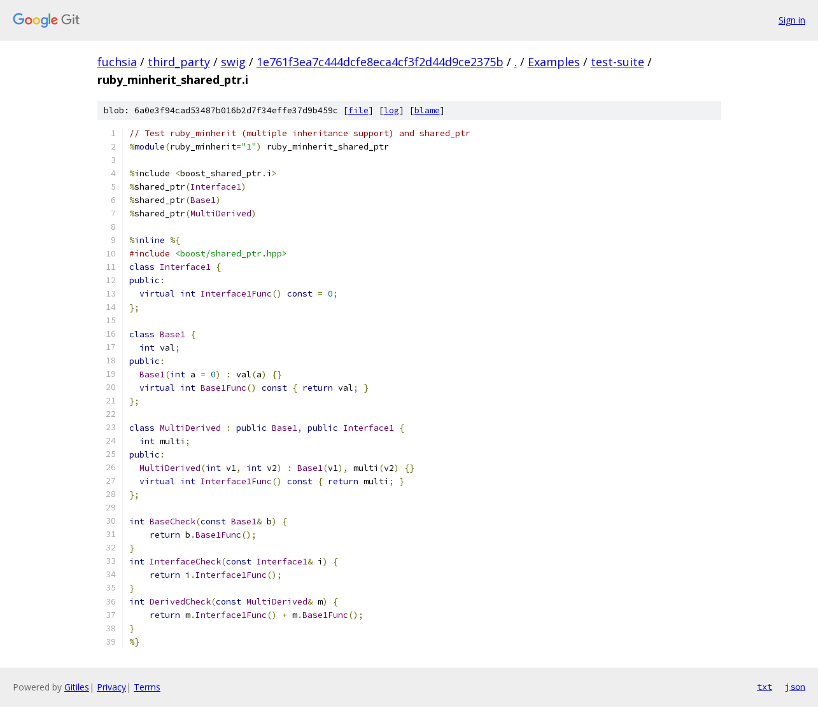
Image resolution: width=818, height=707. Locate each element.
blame (427, 110)
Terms (147, 687)
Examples (554, 61)
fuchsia (117, 61)
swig (233, 61)
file (358, 110)
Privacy (111, 687)
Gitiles (76, 687)
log (391, 110)
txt (764, 686)
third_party (179, 61)
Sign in (792, 20)
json (795, 686)
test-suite (617, 61)
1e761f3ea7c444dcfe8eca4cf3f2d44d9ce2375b (380, 61)
